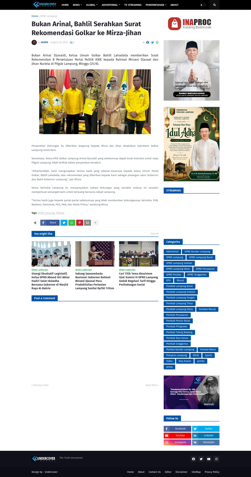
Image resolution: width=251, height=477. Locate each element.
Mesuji (180, 280)
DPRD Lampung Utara (178, 268)
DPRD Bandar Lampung (197, 251)
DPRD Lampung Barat (201, 257)
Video (169, 361)
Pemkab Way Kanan (177, 338)
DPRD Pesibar (173, 274)
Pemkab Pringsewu (176, 326)
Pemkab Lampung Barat (179, 286)
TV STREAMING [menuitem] (133, 4)
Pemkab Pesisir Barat (178, 320)
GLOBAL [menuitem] (90, 4)
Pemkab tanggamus (177, 343)
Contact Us (155, 472)
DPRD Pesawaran (205, 268)
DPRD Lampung (48, 16)
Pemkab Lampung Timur (179, 303)
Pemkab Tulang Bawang (179, 332)
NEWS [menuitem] (76, 4)
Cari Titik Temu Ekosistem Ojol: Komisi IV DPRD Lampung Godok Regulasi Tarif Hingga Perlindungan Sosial (138, 279)
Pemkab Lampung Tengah (180, 297)
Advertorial (172, 251)
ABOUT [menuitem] (174, 4)
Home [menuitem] (65, 4)
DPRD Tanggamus (196, 274)
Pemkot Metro (208, 349)
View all (154, 233)
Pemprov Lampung (176, 355)
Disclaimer (181, 472)
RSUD (196, 355)
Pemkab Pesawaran (177, 315)
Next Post (151, 385)
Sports (208, 355)
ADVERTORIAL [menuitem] (110, 4)
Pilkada (60, 213)
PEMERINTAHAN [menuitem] (155, 4)
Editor (168, 472)
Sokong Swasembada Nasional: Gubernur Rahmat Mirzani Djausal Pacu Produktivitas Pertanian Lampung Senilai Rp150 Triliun (94, 281)
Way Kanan (185, 361)
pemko (201, 361)
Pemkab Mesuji (207, 309)
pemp (169, 366)
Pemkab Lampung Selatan (180, 291)
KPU (168, 280)
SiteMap (196, 472)
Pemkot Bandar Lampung (180, 349)
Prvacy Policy (212, 472)
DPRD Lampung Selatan (179, 263)
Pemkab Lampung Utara (179, 309)
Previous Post (40, 385)
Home (35, 16)
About (141, 472)
